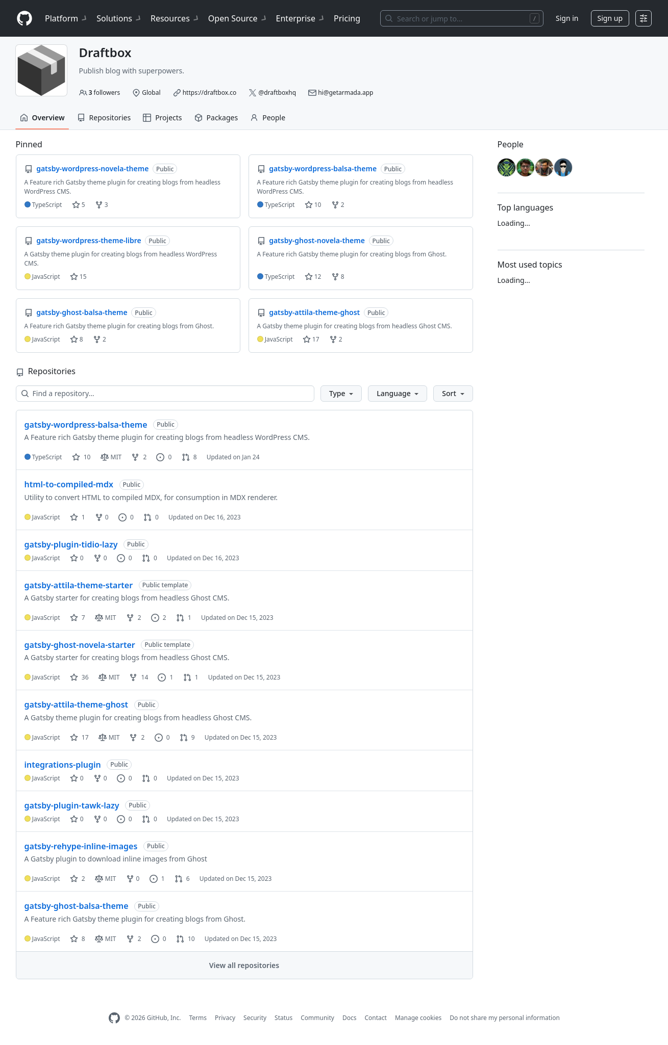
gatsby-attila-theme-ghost (76, 704)
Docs (349, 1017)
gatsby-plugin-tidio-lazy (71, 544)
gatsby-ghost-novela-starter (79, 644)
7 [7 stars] (77, 617)
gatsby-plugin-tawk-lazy (71, 805)
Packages (216, 117)
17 (311, 339)
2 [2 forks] (138, 457)
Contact (375, 1017)
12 (313, 276)
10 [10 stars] (81, 457)
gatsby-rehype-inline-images (81, 846)
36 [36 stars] (79, 677)
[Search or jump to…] (462, 18)
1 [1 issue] (165, 677)
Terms (198, 1017)
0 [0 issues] (163, 457)
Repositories (104, 117)
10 (313, 204)
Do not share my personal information (505, 1017)
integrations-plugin (62, 764)
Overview (42, 117)
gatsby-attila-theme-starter (78, 585)
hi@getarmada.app (345, 92)
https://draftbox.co (210, 92)
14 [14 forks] (138, 677)
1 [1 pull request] (183, 617)
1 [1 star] (77, 517)
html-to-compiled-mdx (68, 484)
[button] (341, 393)
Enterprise (301, 18)
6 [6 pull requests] (182, 878)
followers (104, 92)
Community (317, 1017)
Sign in (567, 18)
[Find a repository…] (165, 393)
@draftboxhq (277, 92)
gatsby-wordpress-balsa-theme (85, 424)
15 (78, 276)
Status (283, 1017)
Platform (66, 18)
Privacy (225, 1017)
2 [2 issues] (158, 617)
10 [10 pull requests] (185, 938)
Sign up (610, 18)
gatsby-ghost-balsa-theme (76, 905)
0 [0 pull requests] (151, 517)
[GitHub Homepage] (114, 1018)
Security (254, 1017)
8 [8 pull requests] (189, 457)
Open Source (238, 18)
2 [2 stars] (77, 878)
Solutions (119, 18)
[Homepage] (24, 18)
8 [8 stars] (77, 938)
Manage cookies (418, 1017)
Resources (175, 18)
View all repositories (244, 965)
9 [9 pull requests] (187, 737)
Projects (162, 117)
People (267, 117)
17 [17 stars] (79, 737)
